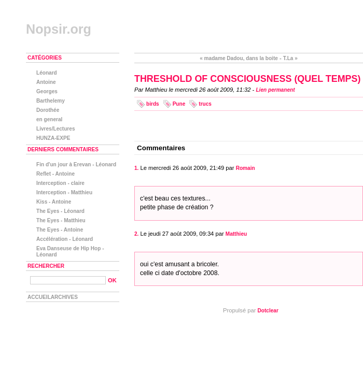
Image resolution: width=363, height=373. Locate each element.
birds (152, 104)
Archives (64, 297)
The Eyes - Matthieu (61, 220)
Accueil (39, 297)
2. (136, 234)
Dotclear (268, 310)
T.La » (290, 58)
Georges (47, 91)
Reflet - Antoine (55, 174)
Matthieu (236, 234)
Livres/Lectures (55, 129)
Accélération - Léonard (64, 239)
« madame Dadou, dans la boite (239, 58)
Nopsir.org (58, 29)
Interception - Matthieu (64, 192)
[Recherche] (68, 280)
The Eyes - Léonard (60, 211)
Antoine (46, 82)
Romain (245, 168)
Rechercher (45, 266)
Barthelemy (50, 101)
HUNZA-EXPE (53, 138)
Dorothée (47, 110)
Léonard (46, 73)
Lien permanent (275, 90)
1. (136, 168)
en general (49, 119)
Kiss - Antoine (53, 202)
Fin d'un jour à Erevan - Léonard (76, 164)
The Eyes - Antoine (59, 230)
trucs (205, 104)
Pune (179, 104)
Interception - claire (60, 183)
